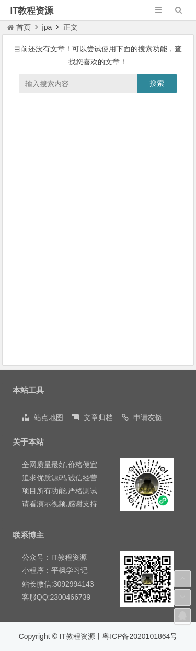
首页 (19, 27)
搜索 (156, 83)
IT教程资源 (31, 11)
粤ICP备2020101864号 (139, 636)
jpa (47, 27)
